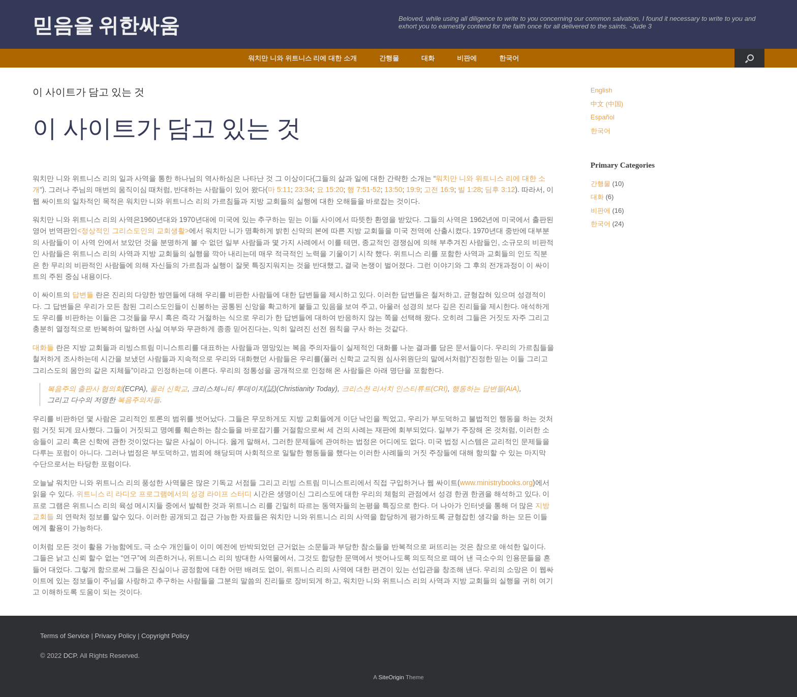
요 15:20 (330, 189)
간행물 (389, 58)
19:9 (413, 189)
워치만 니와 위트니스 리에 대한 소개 (302, 58)
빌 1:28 (469, 189)
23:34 (304, 189)
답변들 (83, 295)
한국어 (509, 58)
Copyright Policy (165, 636)
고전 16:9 (439, 189)
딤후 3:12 (500, 189)
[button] (749, 58)
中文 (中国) (607, 104)
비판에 (467, 58)
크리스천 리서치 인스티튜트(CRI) (395, 389)
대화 (428, 58)
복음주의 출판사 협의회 (84, 389)
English (601, 90)
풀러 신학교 (169, 389)
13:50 (393, 189)
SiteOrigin (391, 677)
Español (603, 117)
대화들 (43, 347)
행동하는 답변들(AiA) (485, 389)
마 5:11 (279, 189)
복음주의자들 (138, 400)
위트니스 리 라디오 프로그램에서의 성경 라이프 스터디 (164, 494)
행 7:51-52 (363, 189)
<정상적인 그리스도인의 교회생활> (133, 231)
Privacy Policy (115, 636)
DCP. (71, 655)
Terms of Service (64, 636)
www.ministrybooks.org (496, 483)
